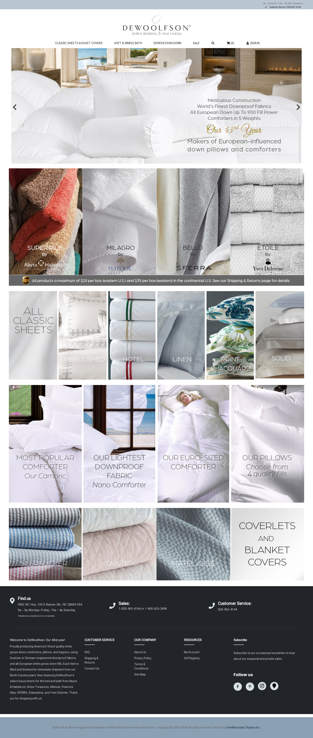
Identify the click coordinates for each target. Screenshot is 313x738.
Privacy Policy (142, 658)
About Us (140, 652)
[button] (14, 107)
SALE (196, 43)
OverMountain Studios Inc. (243, 727)
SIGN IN (253, 43)
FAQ (87, 652)
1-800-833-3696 (156, 608)
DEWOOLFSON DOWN (167, 43)
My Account (191, 652)
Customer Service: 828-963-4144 (285, 7)
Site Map (140, 674)
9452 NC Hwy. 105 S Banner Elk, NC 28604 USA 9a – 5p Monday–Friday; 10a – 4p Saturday (50, 610)
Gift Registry (192, 658)
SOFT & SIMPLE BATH (128, 43)
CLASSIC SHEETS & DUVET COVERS (78, 43)
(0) (230, 43)
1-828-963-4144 (129, 608)
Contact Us (92, 668)
